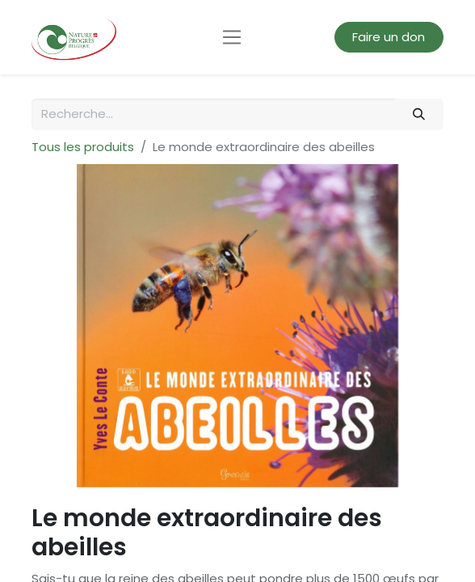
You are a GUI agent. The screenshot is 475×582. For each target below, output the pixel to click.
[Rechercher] (419, 114)
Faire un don (388, 36)
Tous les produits (83, 146)
